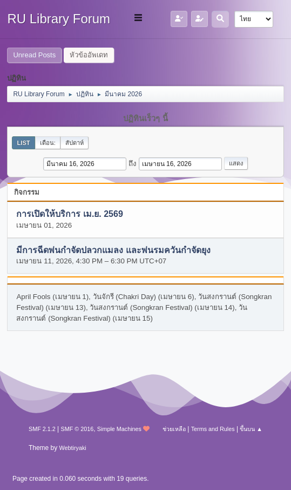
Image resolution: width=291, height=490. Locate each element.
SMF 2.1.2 (42, 429)
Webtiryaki (72, 448)
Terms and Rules (213, 429)
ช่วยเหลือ (174, 429)
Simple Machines (119, 429)
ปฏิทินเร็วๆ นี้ (145, 118)
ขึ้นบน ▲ (251, 429)
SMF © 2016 (76, 429)
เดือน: (48, 143)
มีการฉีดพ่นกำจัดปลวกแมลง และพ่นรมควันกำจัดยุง (113, 250)
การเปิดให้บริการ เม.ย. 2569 (69, 214)
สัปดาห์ (74, 143)
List (23, 143)
